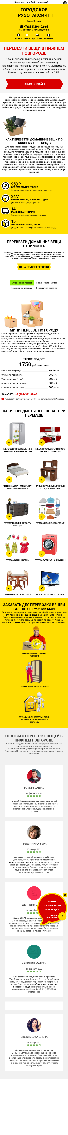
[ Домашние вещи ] (23, 399)
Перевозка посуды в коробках (50, 523)
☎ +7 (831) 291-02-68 (34, 26)
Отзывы (48, 38)
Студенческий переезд (22, 283)
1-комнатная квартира (46, 283)
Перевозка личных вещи (17, 560)
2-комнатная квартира (21, 288)
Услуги (18, 38)
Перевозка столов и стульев (17, 595)
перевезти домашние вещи (35, 147)
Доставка (37, 38)
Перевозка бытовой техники (50, 595)
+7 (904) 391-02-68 (26, 394)
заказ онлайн (34, 84)
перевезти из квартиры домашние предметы (32, 861)
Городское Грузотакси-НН (34, 12)
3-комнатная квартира (46, 288)
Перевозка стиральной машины (50, 560)
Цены (27, 38)
